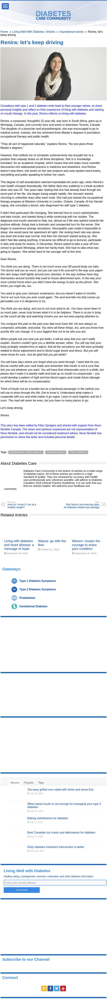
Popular (29, 782)
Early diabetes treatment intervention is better (55, 847)
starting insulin (56, 452)
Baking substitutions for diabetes (47, 818)
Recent (14, 782)
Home (4, 31)
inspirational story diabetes (26, 452)
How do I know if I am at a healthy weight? (26, 505)
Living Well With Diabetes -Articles (33, 31)
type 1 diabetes (78, 452)
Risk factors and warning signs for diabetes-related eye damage (81, 505)
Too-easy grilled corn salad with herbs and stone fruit (60, 789)
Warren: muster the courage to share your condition (86, 545)
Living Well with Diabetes (27, 871)
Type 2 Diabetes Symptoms (37, 589)
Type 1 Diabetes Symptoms (37, 580)
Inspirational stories (72, 31)
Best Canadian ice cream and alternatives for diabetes (61, 832)
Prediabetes (27, 597)
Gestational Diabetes (33, 606)
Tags (41, 782)
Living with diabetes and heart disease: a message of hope (19, 545)
